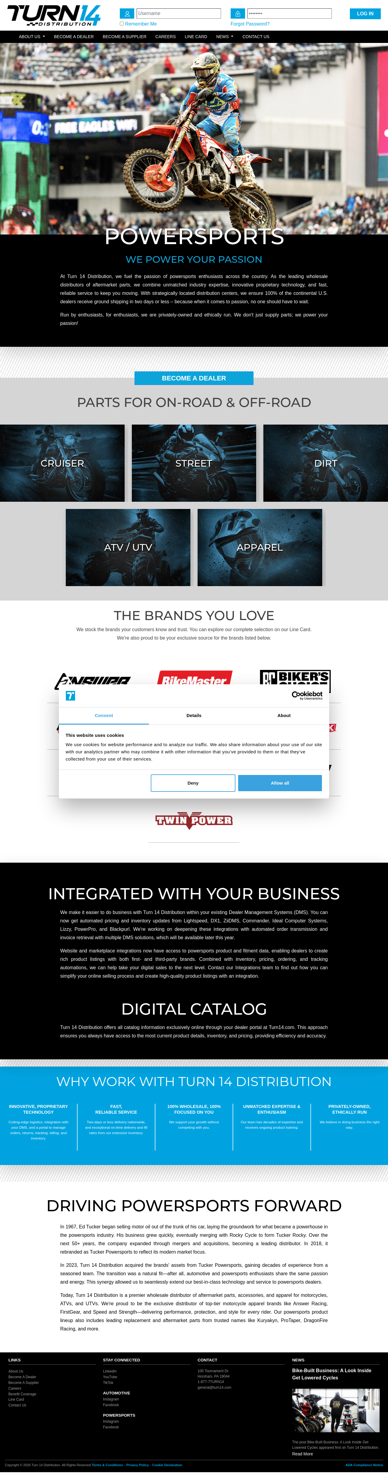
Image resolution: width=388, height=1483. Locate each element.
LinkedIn (110, 1371)
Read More (302, 1453)
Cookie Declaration (167, 1465)
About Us (15, 1371)
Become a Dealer (74, 36)
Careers (166, 36)
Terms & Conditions (107, 1465)
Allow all (280, 782)
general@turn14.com (214, 1387)
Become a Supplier (125, 36)
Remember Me (141, 23)
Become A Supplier (23, 1383)
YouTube (110, 1377)
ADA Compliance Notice (364, 1465)
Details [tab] (194, 715)
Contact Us (255, 36)
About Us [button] (30, 36)
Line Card (196, 36)
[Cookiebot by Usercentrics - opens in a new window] (296, 695)
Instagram (111, 1399)
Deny (193, 782)
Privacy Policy (137, 1465)
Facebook (111, 1405)
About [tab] (284, 715)
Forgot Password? (250, 23)
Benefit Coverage (22, 1394)
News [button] (223, 36)
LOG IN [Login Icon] (365, 13)
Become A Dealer (194, 378)
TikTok (108, 1383)
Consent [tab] (104, 715)
